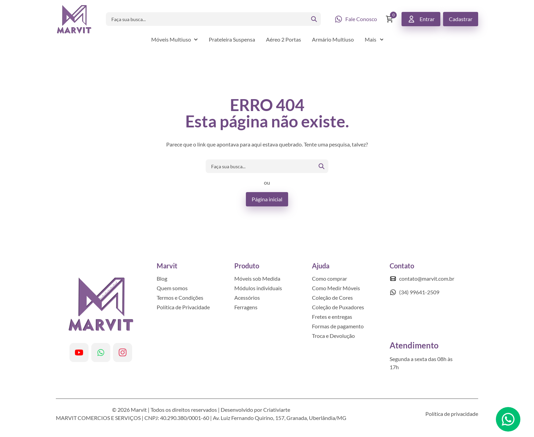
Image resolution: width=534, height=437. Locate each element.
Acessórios (247, 297)
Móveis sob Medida (257, 278)
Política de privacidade (451, 413)
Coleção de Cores (332, 297)
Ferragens (245, 307)
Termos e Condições (180, 297)
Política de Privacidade (183, 307)
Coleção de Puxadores (338, 307)
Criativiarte (276, 409)
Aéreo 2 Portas (283, 39)
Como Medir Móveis (336, 288)
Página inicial (267, 199)
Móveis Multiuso (171, 39)
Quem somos (172, 288)
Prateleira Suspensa (232, 39)
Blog (162, 278)
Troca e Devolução (333, 335)
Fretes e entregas (332, 316)
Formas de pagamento (338, 326)
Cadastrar (460, 19)
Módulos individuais (258, 288)
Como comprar (329, 278)
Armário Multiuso (333, 39)
